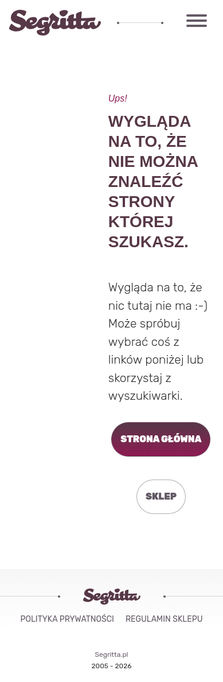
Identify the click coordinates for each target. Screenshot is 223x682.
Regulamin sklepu (164, 619)
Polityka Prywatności (67, 619)
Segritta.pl (111, 654)
